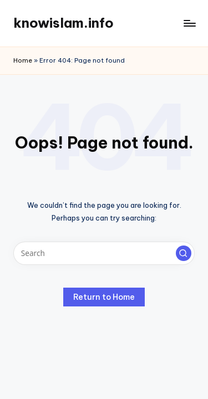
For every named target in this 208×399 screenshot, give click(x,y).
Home (22, 60)
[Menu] (189, 23)
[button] (183, 253)
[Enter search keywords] (104, 253)
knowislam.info (63, 22)
